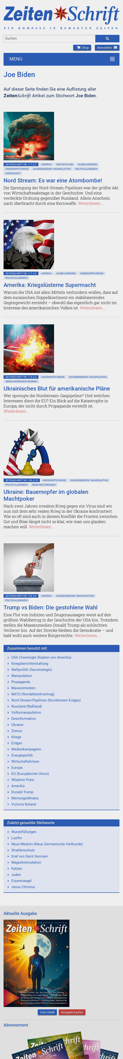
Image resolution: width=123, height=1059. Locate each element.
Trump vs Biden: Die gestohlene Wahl (51, 607)
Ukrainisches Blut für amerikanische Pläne (57, 388)
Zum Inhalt (47, 1012)
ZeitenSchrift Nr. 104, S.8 (21, 596)
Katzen (16, 868)
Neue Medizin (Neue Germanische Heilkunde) (47, 844)
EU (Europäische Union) (30, 774)
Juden (16, 875)
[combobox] (49, 38)
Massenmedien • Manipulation (52, 169)
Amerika (46, 164)
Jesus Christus (23, 887)
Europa (16, 767)
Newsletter (107, 47)
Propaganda (20, 682)
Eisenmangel (21, 881)
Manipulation (21, 676)
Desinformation (23, 719)
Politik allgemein (86, 169)
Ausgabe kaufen (72, 1012)
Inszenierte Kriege (17, 169)
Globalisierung (87, 164)
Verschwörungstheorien (21, 381)
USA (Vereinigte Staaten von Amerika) (41, 657)
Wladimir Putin (22, 780)
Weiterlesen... (90, 203)
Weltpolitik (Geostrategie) (31, 670)
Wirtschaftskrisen (25, 761)
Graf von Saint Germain (29, 856)
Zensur (16, 731)
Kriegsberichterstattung (29, 663)
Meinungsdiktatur (25, 798)
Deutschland (64, 164)
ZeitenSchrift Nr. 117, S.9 (21, 273)
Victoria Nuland (23, 804)
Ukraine (17, 725)
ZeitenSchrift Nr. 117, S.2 (21, 164)
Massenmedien (23, 688)
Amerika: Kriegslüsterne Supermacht (50, 285)
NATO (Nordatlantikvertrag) (32, 694)
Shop (82, 47)
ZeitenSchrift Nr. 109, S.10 (21, 480)
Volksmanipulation (26, 712)
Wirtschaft (12, 173)
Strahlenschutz (23, 850)
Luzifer (16, 838)
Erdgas (16, 743)
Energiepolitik (22, 755)
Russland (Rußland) (26, 706)
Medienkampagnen (26, 749)
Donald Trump (22, 792)
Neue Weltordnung (43, 484)
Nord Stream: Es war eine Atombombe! (53, 180)
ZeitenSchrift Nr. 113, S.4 (21, 377)
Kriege (16, 737)
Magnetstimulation (26, 862)
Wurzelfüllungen (23, 832)
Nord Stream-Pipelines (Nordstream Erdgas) (46, 700)
